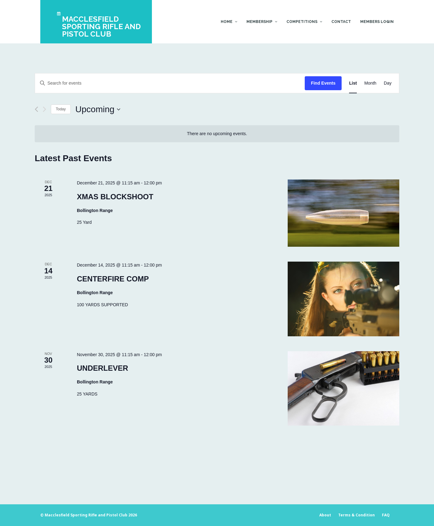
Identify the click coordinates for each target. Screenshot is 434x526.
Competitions (301, 22)
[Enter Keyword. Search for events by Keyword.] (170, 83)
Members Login (377, 22)
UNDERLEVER (102, 368)
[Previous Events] (36, 109)
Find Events (323, 83)
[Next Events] (44, 109)
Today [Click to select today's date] (61, 109)
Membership (259, 22)
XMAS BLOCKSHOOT (115, 196)
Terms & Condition (356, 515)
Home (226, 22)
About (325, 515)
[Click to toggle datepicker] (97, 109)
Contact (341, 22)
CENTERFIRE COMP (113, 279)
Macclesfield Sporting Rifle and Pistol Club (86, 515)
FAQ (386, 515)
